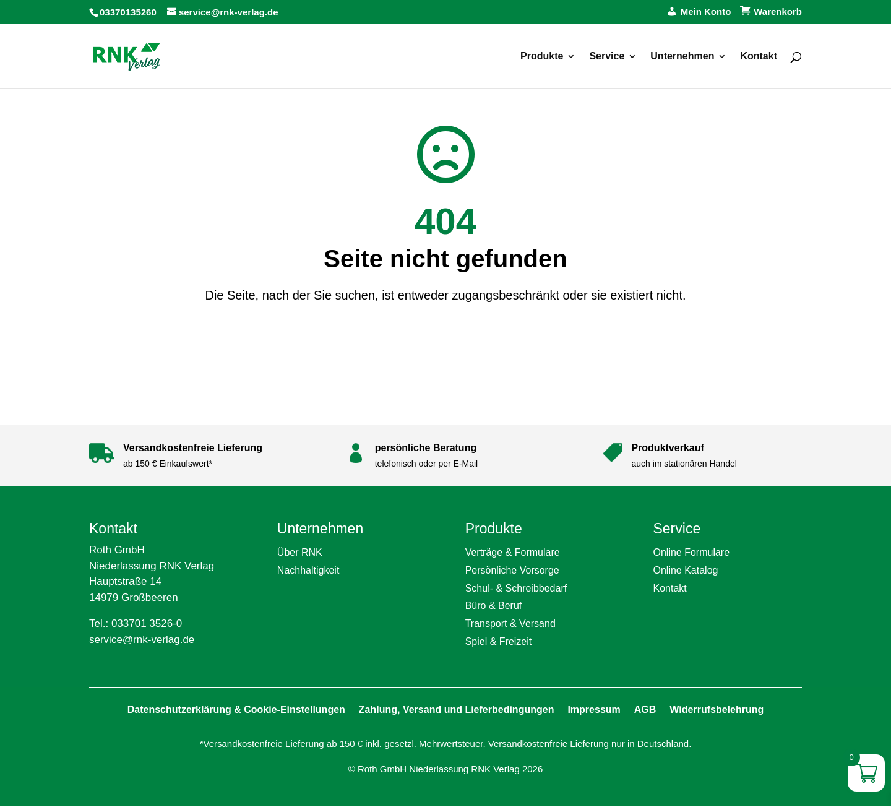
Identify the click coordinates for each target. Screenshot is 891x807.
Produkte (541, 56)
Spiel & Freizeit (498, 641)
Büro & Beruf (493, 605)
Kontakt (758, 56)
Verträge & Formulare (512, 552)
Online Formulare (691, 552)
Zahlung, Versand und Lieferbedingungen (456, 709)
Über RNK (299, 552)
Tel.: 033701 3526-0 (135, 623)
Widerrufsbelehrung (716, 709)
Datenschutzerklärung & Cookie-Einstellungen (236, 709)
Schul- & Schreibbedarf (516, 588)
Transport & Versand (510, 623)
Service (606, 56)
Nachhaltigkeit (308, 570)
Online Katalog (685, 570)
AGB (645, 709)
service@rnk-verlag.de (141, 639)
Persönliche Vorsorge (512, 570)
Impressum (593, 709)
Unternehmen (682, 56)
